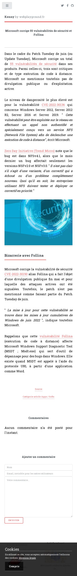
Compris (14, 566)
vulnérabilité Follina (56, 336)
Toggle (7, 6)
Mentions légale (27, 557)
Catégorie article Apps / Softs (38, 396)
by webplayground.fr (25, 17)
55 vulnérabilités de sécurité (33, 64)
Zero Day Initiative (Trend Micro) (30, 151)
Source (38, 389)
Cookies (12, 549)
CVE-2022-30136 (53, 105)
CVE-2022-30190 (16, 274)
